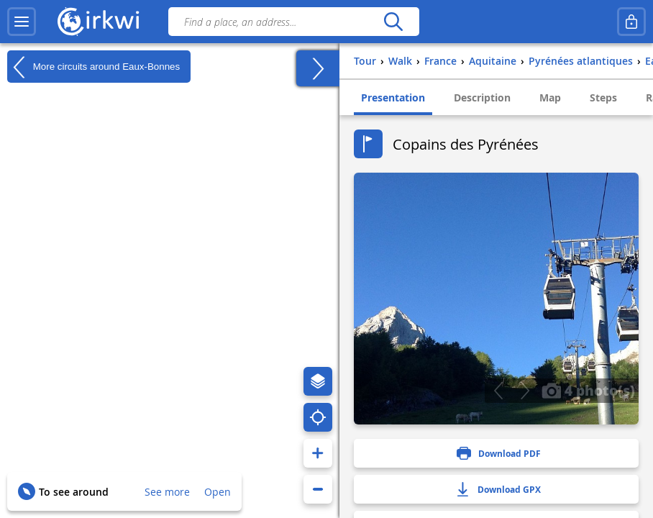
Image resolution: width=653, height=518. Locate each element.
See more (167, 492)
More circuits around (93, 66)
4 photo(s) (588, 390)
